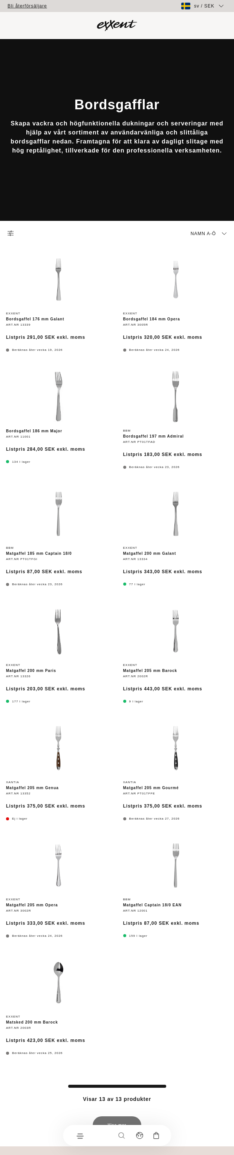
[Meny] (79, 1135)
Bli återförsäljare (27, 6)
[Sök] (121, 1135)
